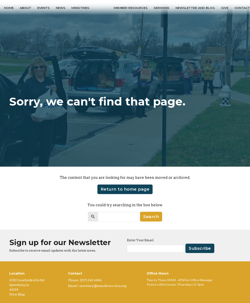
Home (9, 8)
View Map (17, 294)
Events (43, 8)
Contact (242, 8)
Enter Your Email (140, 240)
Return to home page (125, 189)
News (60, 8)
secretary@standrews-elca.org (102, 286)
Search (151, 216)
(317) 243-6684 (91, 280)
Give (224, 8)
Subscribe (200, 248)
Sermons (161, 8)
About (25, 8)
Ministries (80, 8)
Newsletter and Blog (195, 8)
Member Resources (131, 8)
